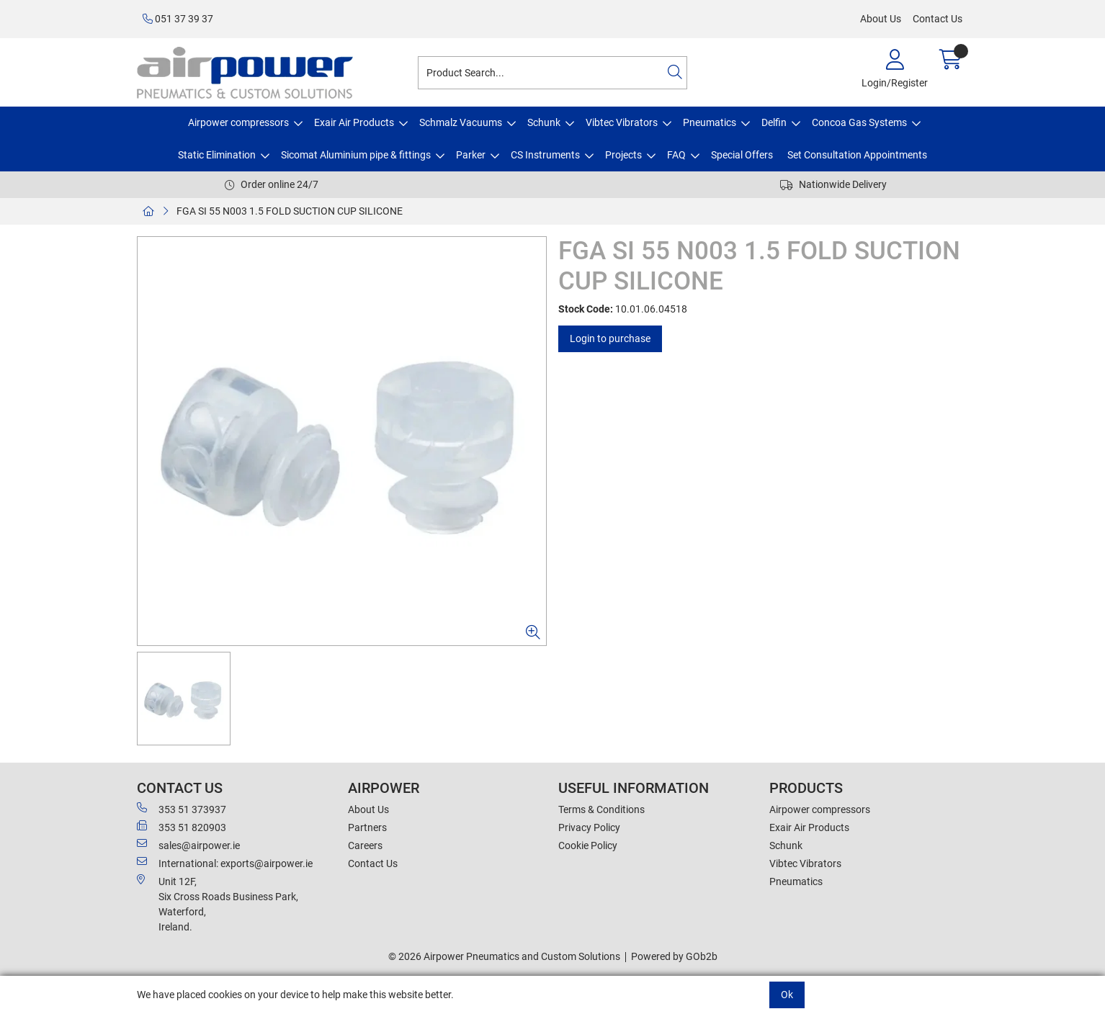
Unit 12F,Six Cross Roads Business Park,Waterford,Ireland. (217, 903)
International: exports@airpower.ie (225, 862)
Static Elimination (217, 155)
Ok (787, 994)
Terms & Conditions (601, 809)
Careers (365, 845)
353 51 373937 (181, 808)
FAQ (676, 155)
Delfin (774, 122)
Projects (623, 155)
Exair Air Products (354, 122)
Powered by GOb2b (674, 956)
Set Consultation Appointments (857, 155)
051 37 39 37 (178, 18)
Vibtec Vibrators (622, 122)
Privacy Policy (589, 827)
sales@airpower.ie (188, 844)
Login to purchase (610, 338)
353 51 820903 (181, 826)
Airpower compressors (238, 122)
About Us (880, 18)
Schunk (543, 122)
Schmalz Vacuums (460, 122)
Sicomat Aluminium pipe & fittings (356, 155)
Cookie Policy (587, 845)
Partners (367, 827)
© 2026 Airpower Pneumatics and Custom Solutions (504, 956)
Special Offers (742, 155)
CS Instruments (545, 155)
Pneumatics (709, 122)
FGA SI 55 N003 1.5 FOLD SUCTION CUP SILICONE (289, 211)
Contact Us (937, 18)
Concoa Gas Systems (859, 122)
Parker (471, 155)
